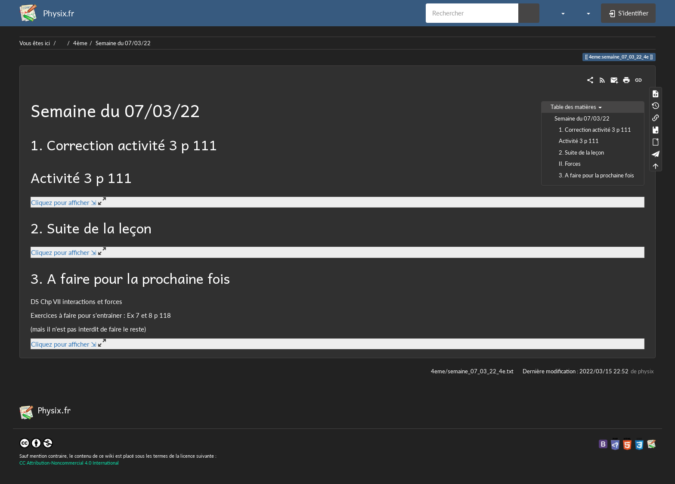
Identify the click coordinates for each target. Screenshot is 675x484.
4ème (80, 43)
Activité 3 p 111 (579, 140)
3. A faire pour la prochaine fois (596, 175)
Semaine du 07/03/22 (123, 43)
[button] (558, 13)
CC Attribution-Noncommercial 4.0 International (69, 462)
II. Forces (570, 163)
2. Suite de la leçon (581, 152)
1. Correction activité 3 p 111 (595, 129)
